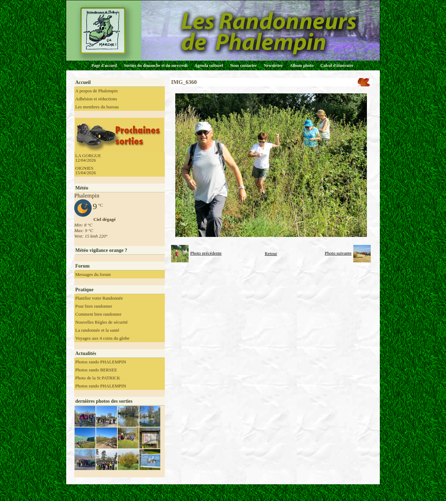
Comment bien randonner (98, 314)
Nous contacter (243, 65)
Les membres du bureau (97, 106)
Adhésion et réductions (96, 98)
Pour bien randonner (93, 306)
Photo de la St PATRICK (97, 377)
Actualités (85, 353)
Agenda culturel (208, 65)
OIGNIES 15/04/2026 (85, 170)
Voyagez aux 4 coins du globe (102, 338)
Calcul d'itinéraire (336, 65)
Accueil (83, 82)
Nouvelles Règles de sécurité (101, 322)
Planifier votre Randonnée (99, 298)
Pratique (84, 289)
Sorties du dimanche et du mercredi (155, 65)
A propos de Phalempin (96, 90)
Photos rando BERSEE (96, 369)
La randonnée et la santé (97, 330)
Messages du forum (93, 274)
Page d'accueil (104, 65)
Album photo (302, 65)
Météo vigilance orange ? (101, 250)
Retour (271, 253)
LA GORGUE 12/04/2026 (88, 158)
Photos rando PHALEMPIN (100, 361)
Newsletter (273, 65)
